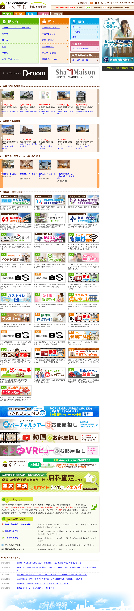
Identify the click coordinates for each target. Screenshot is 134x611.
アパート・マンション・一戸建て (16, 27)
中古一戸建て (48, 46)
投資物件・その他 (50, 59)
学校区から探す (12, 531)
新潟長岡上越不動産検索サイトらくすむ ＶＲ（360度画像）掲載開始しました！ (49, 579)
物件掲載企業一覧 (80, 60)
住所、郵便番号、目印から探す (18, 524)
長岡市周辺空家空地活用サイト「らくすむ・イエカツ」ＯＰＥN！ (43, 584)
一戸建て (76, 32)
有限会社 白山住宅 (9, 174)
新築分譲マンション (51, 27)
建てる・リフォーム (81, 48)
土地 (74, 37)
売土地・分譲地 (49, 53)
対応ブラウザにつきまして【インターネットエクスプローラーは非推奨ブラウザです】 (52, 575)
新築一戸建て (48, 40)
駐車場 (5, 34)
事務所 (5, 53)
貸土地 (5, 40)
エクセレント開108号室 (7, 147)
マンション (77, 27)
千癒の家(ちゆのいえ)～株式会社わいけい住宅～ (65, 176)
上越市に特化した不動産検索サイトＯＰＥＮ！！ (36, 588)
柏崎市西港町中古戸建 (28, 111)
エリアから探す (12, 538)
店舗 (4, 46)
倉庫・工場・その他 (10, 59)
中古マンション (49, 34)
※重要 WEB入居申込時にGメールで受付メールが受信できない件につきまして (49, 563)
